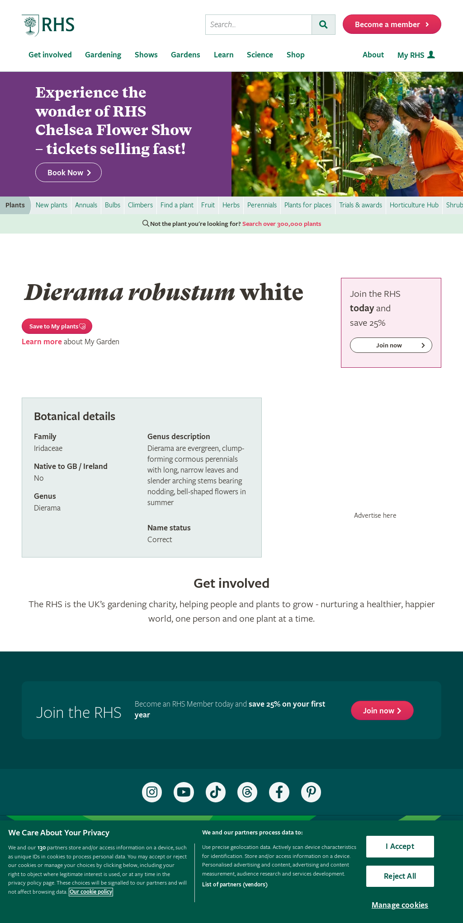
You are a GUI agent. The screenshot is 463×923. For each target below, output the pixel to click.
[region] (231, 871)
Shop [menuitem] (296, 55)
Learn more (42, 342)
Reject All (400, 876)
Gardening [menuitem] (103, 55)
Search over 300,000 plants (281, 224)
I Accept (400, 846)
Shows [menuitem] (146, 55)
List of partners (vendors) (235, 884)
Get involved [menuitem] (50, 55)
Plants (15, 205)
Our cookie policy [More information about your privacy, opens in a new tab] (91, 892)
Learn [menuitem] (224, 55)
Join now (378, 711)
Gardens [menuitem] (185, 55)
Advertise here (375, 515)
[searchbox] (259, 24)
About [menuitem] (373, 55)
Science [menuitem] (260, 55)
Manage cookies (400, 905)
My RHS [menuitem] (411, 55)
